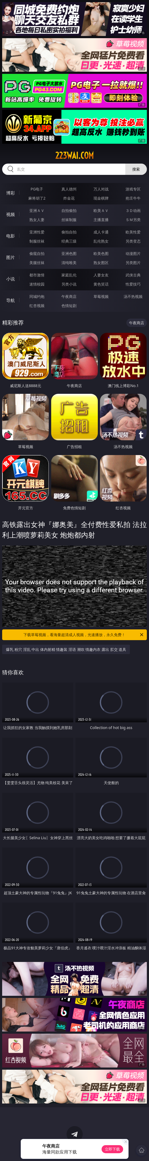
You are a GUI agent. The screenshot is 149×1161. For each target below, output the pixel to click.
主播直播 (101, 219)
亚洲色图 (69, 253)
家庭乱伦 (69, 274)
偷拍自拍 (69, 232)
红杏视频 (36, 305)
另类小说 (69, 284)
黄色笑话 (101, 284)
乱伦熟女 (101, 241)
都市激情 (36, 274)
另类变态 (133, 241)
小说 (10, 279)
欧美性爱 (133, 232)
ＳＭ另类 (133, 219)
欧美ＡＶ (101, 210)
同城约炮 (36, 296)
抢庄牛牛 (133, 198)
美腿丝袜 (36, 262)
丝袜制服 (69, 219)
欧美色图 (101, 253)
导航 (10, 300)
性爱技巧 (133, 284)
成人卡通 (101, 232)
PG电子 (37, 189)
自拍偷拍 (69, 210)
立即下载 (112, 1149)
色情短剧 (69, 305)
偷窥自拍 (36, 253)
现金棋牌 (101, 198)
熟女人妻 (36, 219)
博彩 (10, 193)
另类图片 (133, 262)
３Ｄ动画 (133, 210)
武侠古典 (133, 274)
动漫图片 (133, 253)
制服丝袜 (36, 241)
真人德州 (69, 189)
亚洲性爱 (36, 232)
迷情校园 (36, 284)
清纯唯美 (69, 262)
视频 (10, 214)
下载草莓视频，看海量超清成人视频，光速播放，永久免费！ (83, 635)
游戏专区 (133, 189)
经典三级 (69, 241)
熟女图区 (101, 262)
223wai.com (74, 155)
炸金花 (69, 198)
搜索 (136, 169)
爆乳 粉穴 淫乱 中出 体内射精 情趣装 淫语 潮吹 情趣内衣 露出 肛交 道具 (66, 649)
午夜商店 (69, 296)
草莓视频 (101, 296)
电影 (10, 236)
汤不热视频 (133, 296)
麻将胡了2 (37, 198)
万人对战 (101, 189)
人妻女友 (101, 274)
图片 (10, 257)
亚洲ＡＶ (36, 210)
